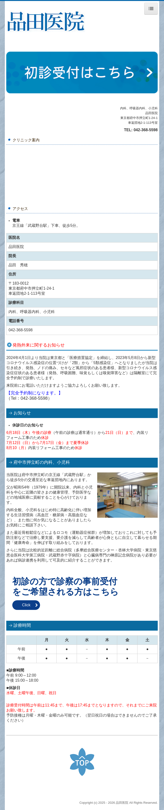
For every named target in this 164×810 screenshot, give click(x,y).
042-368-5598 (146, 130)
